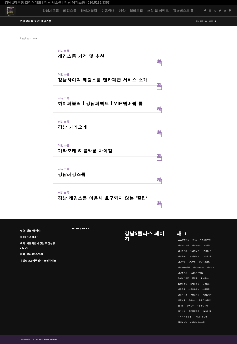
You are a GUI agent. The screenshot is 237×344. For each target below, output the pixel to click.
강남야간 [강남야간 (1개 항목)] (181, 262)
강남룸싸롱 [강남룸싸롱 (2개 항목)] (206, 251)
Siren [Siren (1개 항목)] (194, 240)
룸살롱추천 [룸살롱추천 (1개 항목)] (182, 284)
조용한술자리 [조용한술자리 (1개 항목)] (202, 306)
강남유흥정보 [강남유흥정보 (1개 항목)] (204, 262)
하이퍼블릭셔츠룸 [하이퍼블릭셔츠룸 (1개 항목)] (197, 322)
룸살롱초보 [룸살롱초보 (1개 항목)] (205, 278)
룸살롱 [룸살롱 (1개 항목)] (195, 278)
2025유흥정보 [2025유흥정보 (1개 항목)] (183, 240)
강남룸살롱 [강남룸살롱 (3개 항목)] (194, 251)
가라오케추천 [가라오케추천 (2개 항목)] (205, 240)
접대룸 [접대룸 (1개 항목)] (181, 306)
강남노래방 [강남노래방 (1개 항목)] (196, 245)
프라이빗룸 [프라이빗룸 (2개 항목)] (206, 311)
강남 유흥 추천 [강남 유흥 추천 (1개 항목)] (184, 267)
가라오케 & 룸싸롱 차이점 (85, 150)
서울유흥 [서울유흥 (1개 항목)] (181, 289)
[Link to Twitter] (219, 10)
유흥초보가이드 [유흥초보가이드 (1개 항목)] (205, 300)
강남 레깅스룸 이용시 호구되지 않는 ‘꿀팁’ (102, 198)
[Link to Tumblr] (214, 10)
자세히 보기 (159, 63)
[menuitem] (50, 10)
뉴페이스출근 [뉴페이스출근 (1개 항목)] (183, 278)
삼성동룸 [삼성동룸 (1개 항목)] (206, 284)
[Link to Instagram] (210, 10)
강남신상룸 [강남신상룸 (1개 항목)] (206, 256)
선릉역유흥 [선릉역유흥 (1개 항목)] (182, 295)
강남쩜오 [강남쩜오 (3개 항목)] (210, 267)
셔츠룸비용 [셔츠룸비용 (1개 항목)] (194, 295)
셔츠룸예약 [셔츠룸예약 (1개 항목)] (206, 295)
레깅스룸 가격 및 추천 (81, 56)
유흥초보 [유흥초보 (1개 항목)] (192, 300)
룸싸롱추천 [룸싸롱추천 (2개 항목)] (194, 284)
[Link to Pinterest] (229, 10)
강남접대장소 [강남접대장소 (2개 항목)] (198, 267)
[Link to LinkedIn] (224, 10)
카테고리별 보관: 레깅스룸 (35, 21)
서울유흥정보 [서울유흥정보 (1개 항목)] (193, 289)
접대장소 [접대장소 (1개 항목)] (190, 306)
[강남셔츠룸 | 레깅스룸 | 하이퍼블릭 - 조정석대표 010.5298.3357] (10, 10)
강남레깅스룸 (72, 174)
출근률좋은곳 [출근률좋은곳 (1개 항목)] (193, 311)
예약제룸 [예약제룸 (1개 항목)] (181, 300)
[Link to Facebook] (205, 10)
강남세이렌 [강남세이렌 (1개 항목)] (194, 256)
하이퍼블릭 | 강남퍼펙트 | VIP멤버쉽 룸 (100, 103)
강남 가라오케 (72, 127)
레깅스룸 (63, 51)
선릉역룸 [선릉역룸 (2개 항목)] (206, 289)
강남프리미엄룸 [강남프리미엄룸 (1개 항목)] (196, 273)
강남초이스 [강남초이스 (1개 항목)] (182, 273)
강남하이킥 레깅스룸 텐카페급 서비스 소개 (103, 79)
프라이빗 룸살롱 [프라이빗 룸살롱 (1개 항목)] (184, 317)
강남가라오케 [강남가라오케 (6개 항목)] (183, 245)
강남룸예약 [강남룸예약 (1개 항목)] (182, 256)
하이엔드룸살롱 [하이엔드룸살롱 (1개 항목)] (200, 317)
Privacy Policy (80, 228)
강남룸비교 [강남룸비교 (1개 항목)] (182, 251)
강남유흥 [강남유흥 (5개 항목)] (192, 262)
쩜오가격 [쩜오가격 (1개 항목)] (181, 311)
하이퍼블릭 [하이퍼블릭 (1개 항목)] (182, 322)
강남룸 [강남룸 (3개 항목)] (207, 245)
